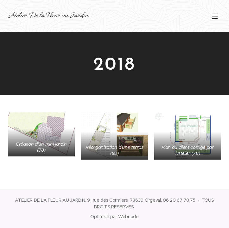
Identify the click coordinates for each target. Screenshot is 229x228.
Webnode (128, 216)
